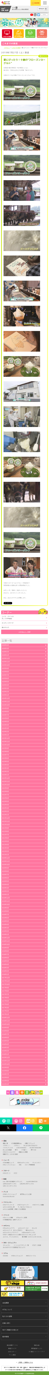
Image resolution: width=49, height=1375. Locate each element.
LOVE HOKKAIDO (21, 1147)
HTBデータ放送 (36, 1245)
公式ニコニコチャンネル (10, 1186)
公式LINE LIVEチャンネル (27, 1184)
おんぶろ (34, 1228)
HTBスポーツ (6, 1173)
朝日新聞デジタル (12, 1345)
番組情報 (36, 3)
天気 (20, 1165)
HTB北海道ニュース (8, 1162)
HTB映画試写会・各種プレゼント (12, 1220)
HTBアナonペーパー (23, 1205)
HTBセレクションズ (17, 1256)
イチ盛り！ (24, 1150)
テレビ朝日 (12, 1355)
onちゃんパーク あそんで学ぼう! (12, 1230)
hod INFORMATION (31, 1181)
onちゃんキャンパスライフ (10, 1232)
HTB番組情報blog (16, 1143)
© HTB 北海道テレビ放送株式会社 (24, 1373)
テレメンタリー (36, 1162)
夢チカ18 (33, 1150)
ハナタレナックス (8, 1147)
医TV (16, 1150)
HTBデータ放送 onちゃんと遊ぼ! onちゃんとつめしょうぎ (19, 1234)
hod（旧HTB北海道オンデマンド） (13, 1181)
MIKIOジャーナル (31, 1256)
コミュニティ (6, 1245)
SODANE (5, 1256)
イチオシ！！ (6, 1145)
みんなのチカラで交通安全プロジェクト (14, 1247)
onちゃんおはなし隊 (9, 1207)
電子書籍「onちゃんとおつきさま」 (32, 1237)
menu (44, 14)
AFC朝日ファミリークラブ (37, 1352)
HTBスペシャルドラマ (9, 1152)
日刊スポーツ (12, 1352)
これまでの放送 (16, 47)
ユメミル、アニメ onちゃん (11, 1237)
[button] (45, 3)
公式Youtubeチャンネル (9, 1184)
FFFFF (15, 1173)
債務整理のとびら (36, 1348)
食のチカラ (5, 627)
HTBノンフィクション (9, 1165)
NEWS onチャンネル (23, 1162)
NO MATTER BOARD (35, 1147)
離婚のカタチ (12, 1348)
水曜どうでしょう (30, 1143)
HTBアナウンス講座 (38, 1205)
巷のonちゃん (30, 1230)
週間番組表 (41, 9)
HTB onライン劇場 (21, 1217)
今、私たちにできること (25, 1207)
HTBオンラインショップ (10, 1194)
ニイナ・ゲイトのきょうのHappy (8, 617)
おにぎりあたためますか (30, 1145)
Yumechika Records (8, 1196)
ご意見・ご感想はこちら (25, 1362)
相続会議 (36, 1345)
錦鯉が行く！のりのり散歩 (10, 1154)
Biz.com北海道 (7, 1150)
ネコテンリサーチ (8, 623)
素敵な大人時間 (23, 1152)
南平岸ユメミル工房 (25, 1194)
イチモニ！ (7, 47)
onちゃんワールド (23, 1228)
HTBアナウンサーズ (8, 1205)
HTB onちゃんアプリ (9, 1228)
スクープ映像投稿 (30, 1165)
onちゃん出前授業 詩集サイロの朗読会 (14, 1209)
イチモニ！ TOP (24, 632)
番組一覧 (5, 1143)
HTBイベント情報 (8, 1217)
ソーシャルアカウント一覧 (21, 1245)
